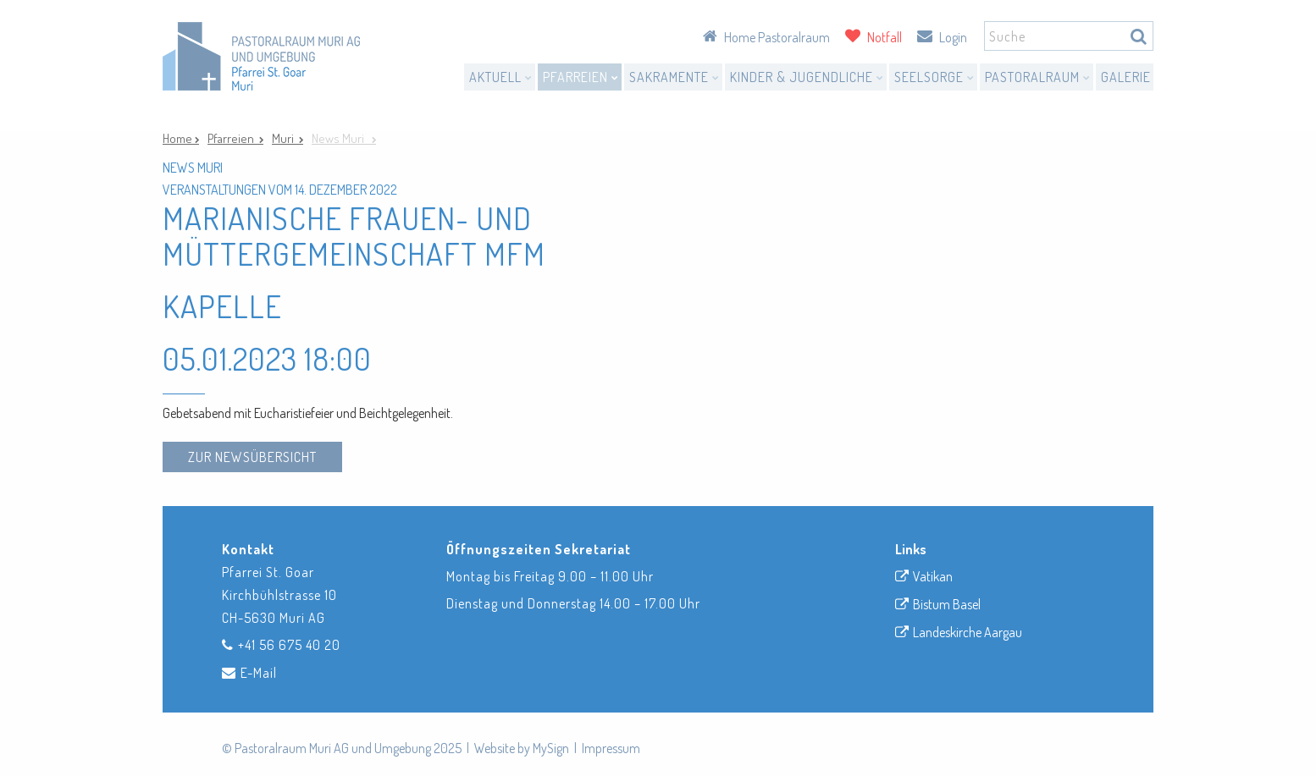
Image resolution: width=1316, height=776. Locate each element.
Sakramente (674, 77)
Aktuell (501, 77)
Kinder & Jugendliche (807, 77)
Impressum (611, 748)
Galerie (1126, 77)
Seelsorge (934, 77)
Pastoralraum (1038, 77)
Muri (285, 138)
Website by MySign (521, 748)
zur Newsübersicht (252, 457)
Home (179, 138)
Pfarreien (581, 77)
